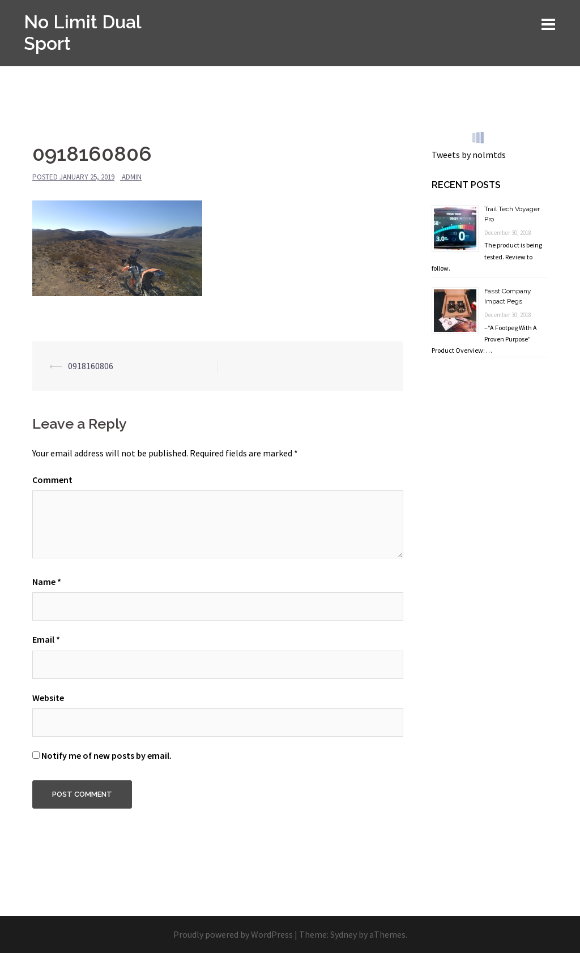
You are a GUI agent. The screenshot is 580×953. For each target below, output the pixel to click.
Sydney (343, 934)
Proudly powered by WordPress (233, 934)
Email (46, 639)
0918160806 (90, 365)
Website (48, 697)
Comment (52, 479)
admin (132, 177)
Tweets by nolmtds (469, 154)
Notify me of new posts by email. (106, 755)
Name (46, 581)
